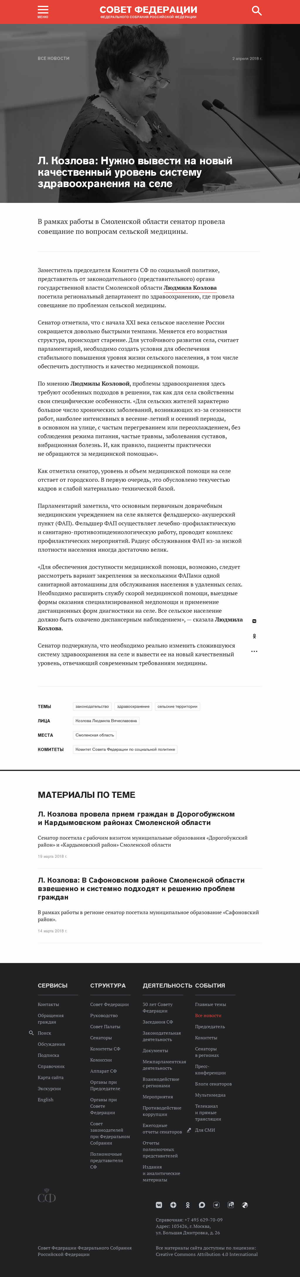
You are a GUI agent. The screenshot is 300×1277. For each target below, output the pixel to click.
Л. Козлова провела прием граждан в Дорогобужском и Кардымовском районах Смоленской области (136, 818)
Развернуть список (254, 651)
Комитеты (206, 1037)
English (45, 1099)
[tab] (254, 639)
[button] (43, 12)
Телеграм (216, 1205)
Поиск (44, 1033)
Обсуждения (51, 1044)
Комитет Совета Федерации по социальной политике (125, 749)
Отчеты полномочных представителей (160, 1149)
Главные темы (210, 1004)
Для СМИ (205, 1130)
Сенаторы (101, 1037)
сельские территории (177, 706)
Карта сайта (51, 1077)
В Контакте (254, 621)
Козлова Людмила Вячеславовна (106, 720)
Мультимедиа (210, 1095)
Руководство (104, 1015)
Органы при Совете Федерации (103, 1106)
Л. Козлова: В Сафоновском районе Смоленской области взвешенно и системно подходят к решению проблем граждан (141, 889)
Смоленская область (95, 735)
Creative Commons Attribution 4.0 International (207, 1254)
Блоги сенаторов (213, 1084)
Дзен (173, 1205)
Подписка (48, 1055)
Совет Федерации (109, 1004)
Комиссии (101, 1060)
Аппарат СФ (103, 1071)
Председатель (210, 1026)
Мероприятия (158, 1097)
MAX (202, 1205)
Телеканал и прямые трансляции (208, 1112)
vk (159, 1205)
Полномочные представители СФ (106, 1160)
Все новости (53, 58)
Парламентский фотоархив (245, 1205)
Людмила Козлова (190, 287)
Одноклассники (254, 636)
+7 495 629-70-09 (204, 1220)
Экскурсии (49, 1088)
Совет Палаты (105, 1026)
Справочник (51, 1066)
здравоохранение (133, 706)
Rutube (231, 1205)
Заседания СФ (158, 1022)
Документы (155, 1050)
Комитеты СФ (105, 1049)
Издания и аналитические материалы (161, 1173)
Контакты (48, 1004)
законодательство (92, 706)
